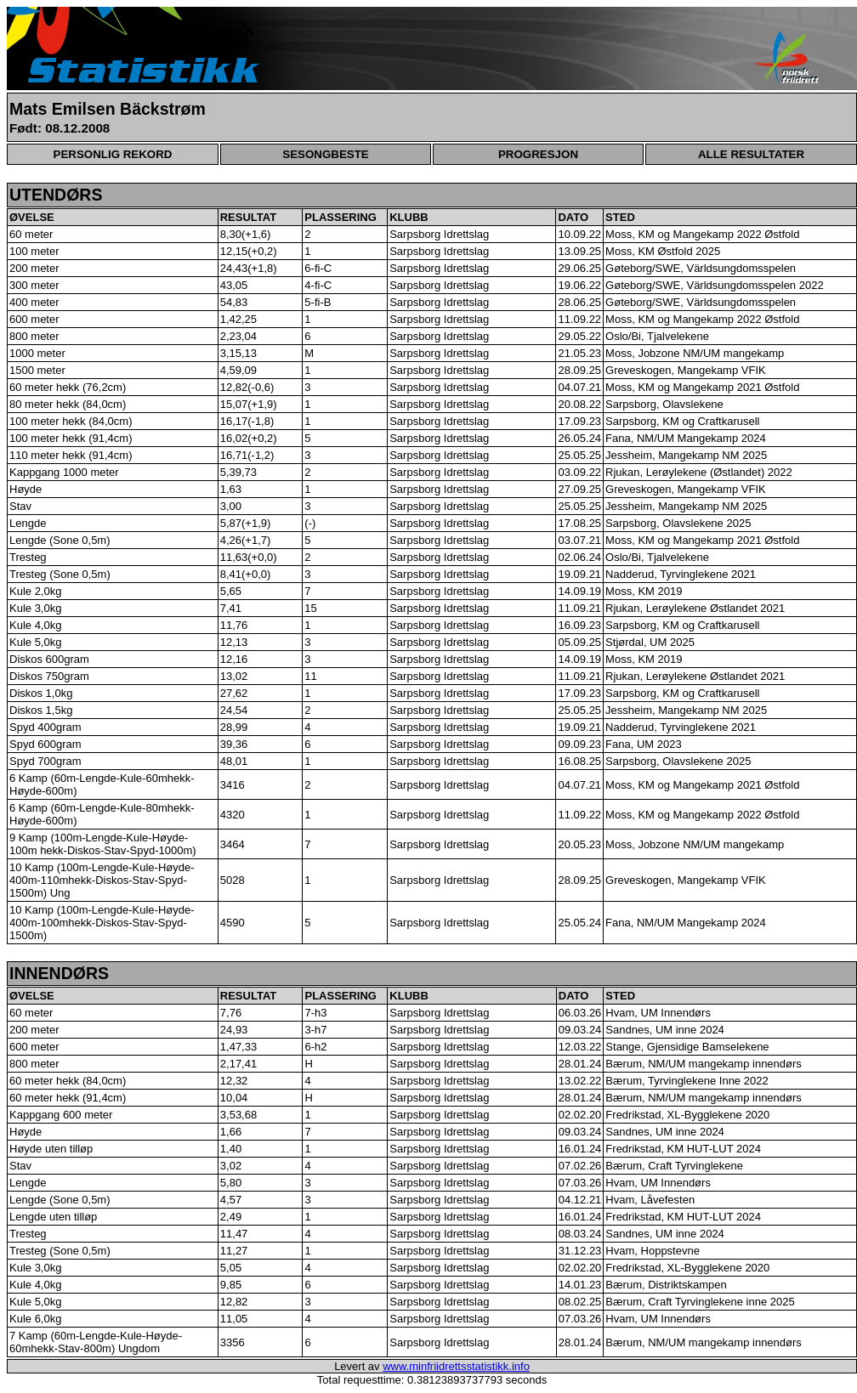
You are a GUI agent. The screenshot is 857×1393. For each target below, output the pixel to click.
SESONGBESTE (325, 154)
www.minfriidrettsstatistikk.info (456, 1366)
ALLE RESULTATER (751, 154)
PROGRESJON (538, 154)
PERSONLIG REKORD (113, 154)
